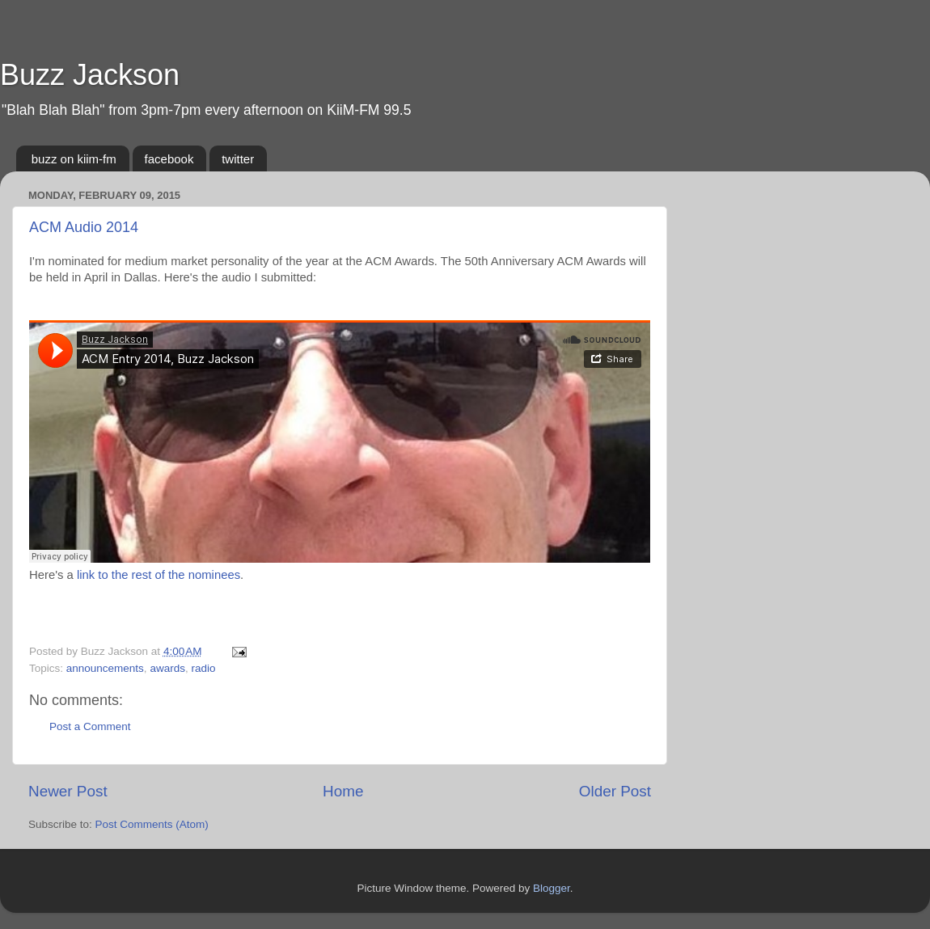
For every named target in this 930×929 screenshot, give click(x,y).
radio (203, 668)
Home (343, 791)
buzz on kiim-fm (74, 159)
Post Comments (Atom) (152, 824)
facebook (169, 159)
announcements (105, 668)
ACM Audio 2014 (83, 227)
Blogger (551, 888)
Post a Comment (90, 726)
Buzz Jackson (90, 74)
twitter (238, 159)
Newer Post (68, 791)
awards (167, 668)
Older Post (615, 791)
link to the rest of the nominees (158, 574)
